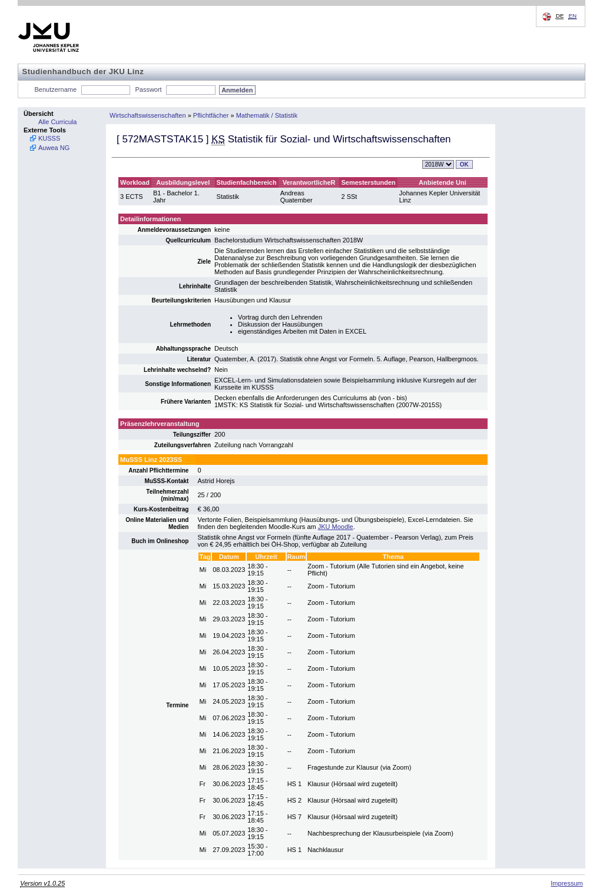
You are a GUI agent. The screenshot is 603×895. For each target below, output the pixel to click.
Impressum (566, 883)
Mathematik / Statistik (267, 115)
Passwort (148, 89)
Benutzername (56, 89)
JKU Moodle (335, 526)
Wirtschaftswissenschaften (148, 115)
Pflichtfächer (211, 115)
